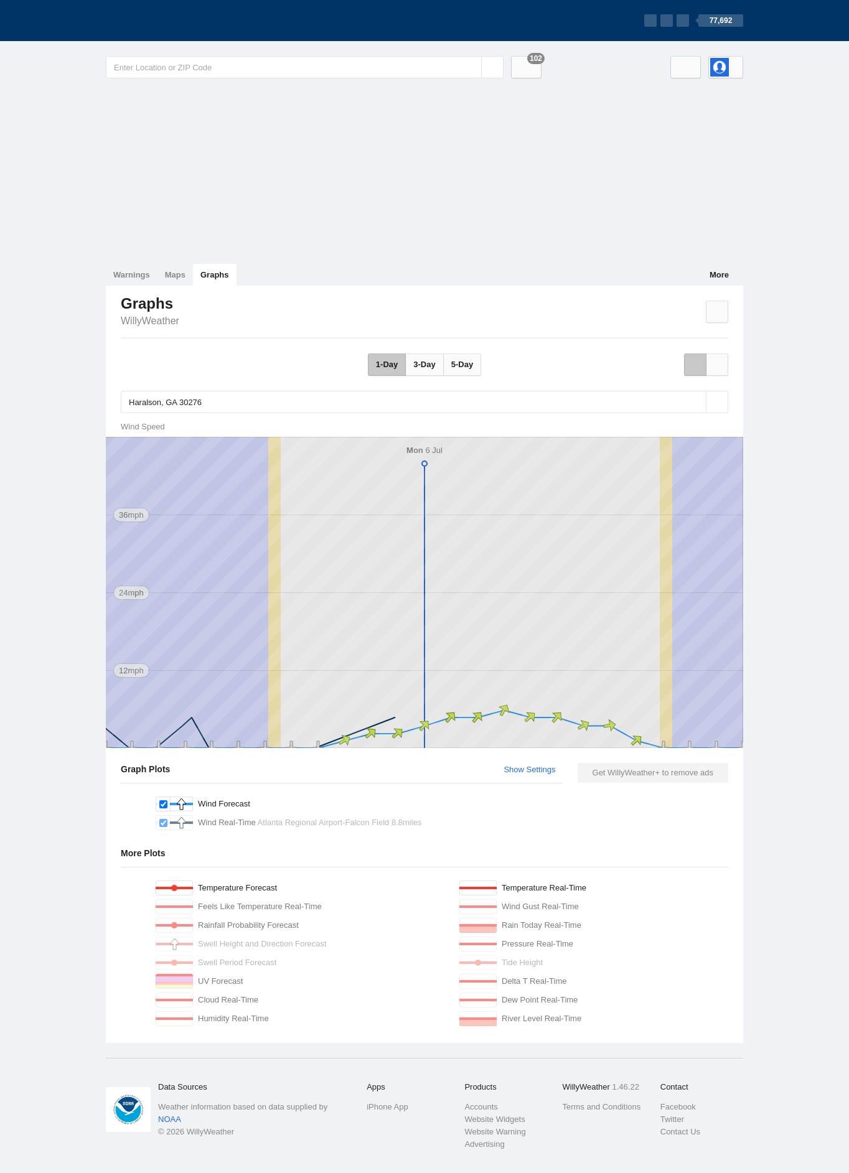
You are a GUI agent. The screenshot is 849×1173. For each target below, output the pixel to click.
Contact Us (680, 1131)
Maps (175, 274)
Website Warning (494, 1131)
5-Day (462, 364)
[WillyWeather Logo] (164, 20)
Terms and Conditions (602, 1106)
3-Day (424, 364)
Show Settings (529, 769)
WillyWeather (150, 320)
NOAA (169, 1119)
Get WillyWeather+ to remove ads (653, 772)
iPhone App (387, 1106)
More (719, 274)
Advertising (484, 1144)
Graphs (214, 274)
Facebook (678, 1106)
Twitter (672, 1119)
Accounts (480, 1106)
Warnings (131, 274)
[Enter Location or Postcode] (305, 67)
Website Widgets (494, 1119)
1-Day (387, 364)
